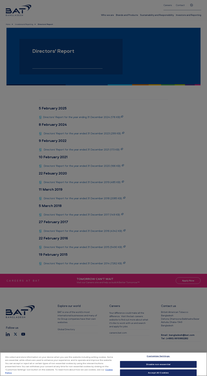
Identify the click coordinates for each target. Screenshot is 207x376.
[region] (103, 364)
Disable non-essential (158, 364)
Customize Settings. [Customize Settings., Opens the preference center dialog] (158, 356)
